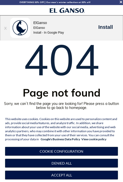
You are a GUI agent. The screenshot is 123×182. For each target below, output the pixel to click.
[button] (61, 151)
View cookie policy (93, 139)
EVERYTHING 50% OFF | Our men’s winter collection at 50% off (58, 2)
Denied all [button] (62, 163)
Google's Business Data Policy (60, 139)
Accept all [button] (61, 175)
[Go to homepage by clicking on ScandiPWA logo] (67, 10)
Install (105, 27)
